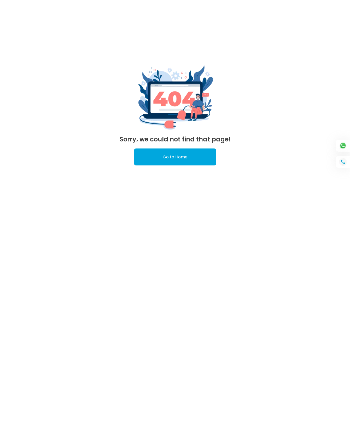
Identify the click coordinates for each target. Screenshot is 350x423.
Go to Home (175, 157)
